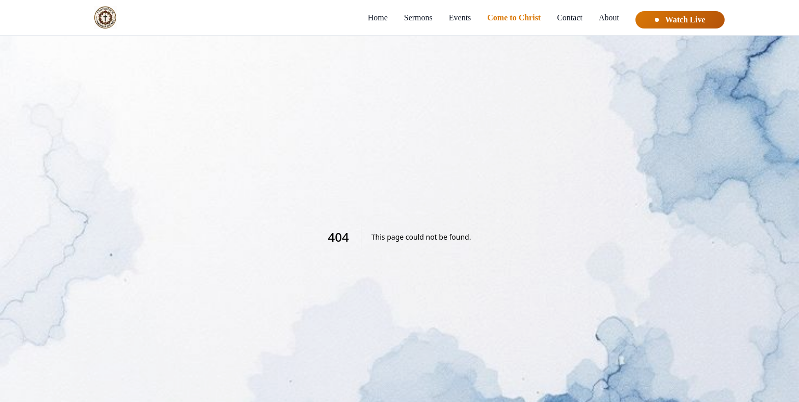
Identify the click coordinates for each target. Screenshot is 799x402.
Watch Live (680, 19)
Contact (569, 17)
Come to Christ (514, 17)
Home (378, 17)
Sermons (418, 17)
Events (460, 17)
